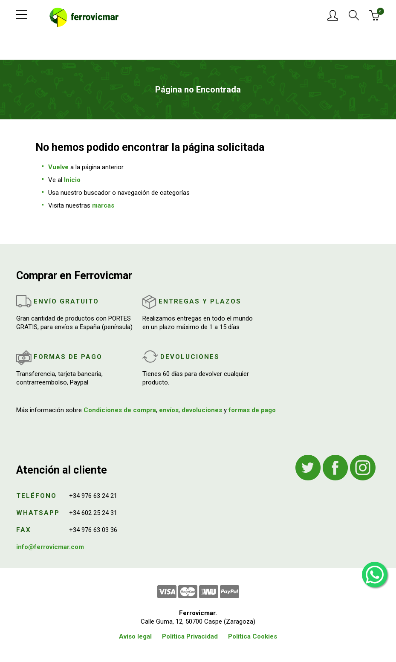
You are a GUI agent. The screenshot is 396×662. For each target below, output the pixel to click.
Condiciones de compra (120, 410)
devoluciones (202, 410)
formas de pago (252, 410)
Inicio (72, 180)
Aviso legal (135, 636)
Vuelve (58, 167)
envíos (169, 410)
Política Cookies (252, 636)
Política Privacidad (190, 636)
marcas (103, 205)
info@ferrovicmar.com (50, 547)
